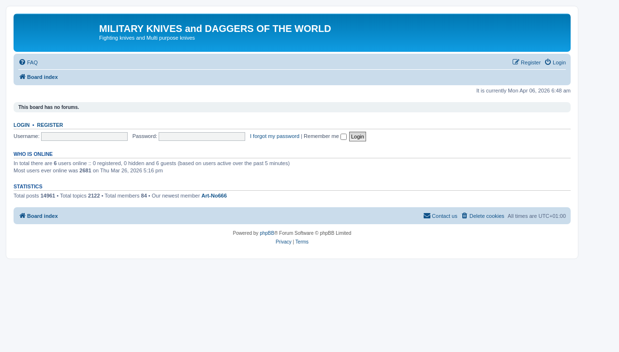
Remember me (325, 136)
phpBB (267, 233)
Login (21, 125)
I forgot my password (274, 136)
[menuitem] (28, 62)
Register (50, 125)
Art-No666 (214, 196)
